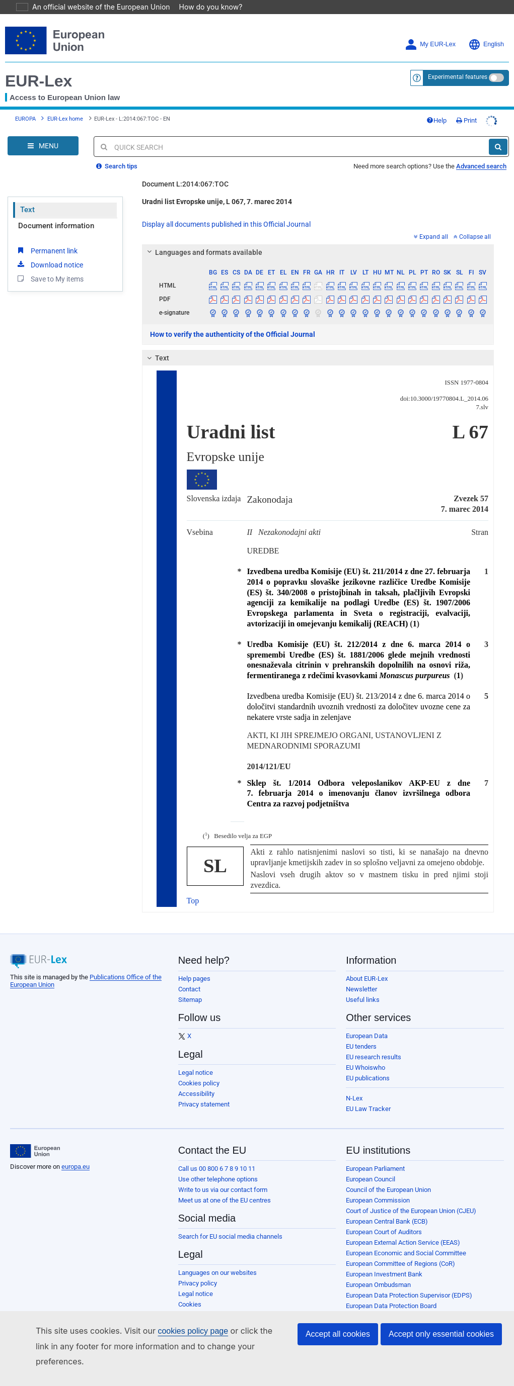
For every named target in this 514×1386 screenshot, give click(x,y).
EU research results (373, 1057)
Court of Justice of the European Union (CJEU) (411, 1211)
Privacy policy (197, 1283)
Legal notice (195, 1072)
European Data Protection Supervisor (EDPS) (409, 1295)
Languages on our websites (217, 1272)
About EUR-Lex (367, 978)
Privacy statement (204, 1104)
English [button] (486, 44)
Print (466, 120)
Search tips (116, 166)
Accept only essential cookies (441, 1349)
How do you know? (205, 7)
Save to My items (50, 278)
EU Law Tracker (368, 1109)
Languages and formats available (202, 252)
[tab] (318, 252)
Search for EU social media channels (230, 1236)
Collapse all (472, 236)
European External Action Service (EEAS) (403, 1242)
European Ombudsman (378, 1284)
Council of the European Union (388, 1189)
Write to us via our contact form (222, 1189)
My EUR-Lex (430, 44)
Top (193, 900)
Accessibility (196, 1093)
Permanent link (47, 250)
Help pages (194, 978)
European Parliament (375, 1168)
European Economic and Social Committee (406, 1253)
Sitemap (190, 999)
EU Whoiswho (365, 1067)
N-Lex (354, 1098)
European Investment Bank (384, 1274)
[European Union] (35, 1151)
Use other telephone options (218, 1179)
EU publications (368, 1078)
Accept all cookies (338, 1349)
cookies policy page (176, 1346)
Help (436, 120)
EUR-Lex (38, 81)
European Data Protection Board (391, 1306)
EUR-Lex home (65, 119)
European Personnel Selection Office (398, 1316)
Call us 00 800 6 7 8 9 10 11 (216, 1168)
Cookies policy (198, 1083)
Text (27, 209)
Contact (189, 989)
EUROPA (25, 119)
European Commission (378, 1200)
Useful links (363, 999)
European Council (370, 1179)
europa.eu (75, 1166)
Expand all (431, 236)
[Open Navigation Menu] (43, 145)
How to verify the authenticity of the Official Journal (232, 334)
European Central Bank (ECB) (387, 1221)
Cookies (189, 1304)
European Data (367, 1036)
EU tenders (361, 1046)
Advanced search (481, 166)
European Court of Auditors (384, 1232)
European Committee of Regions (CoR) (400, 1263)
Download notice (49, 264)
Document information (56, 225)
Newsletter (361, 989)
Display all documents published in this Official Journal (226, 224)
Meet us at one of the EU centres (224, 1200)
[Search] (498, 147)
